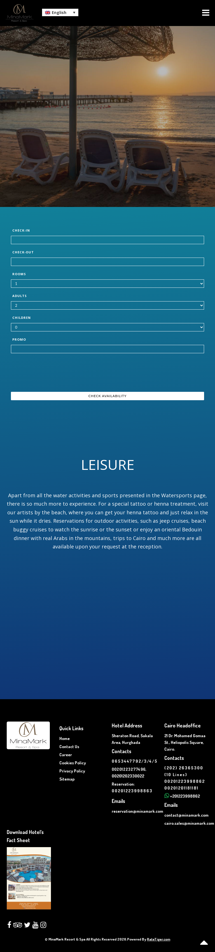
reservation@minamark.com (137, 811)
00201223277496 (129, 769)
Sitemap (66, 779)
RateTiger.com (158, 939)
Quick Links (71, 728)
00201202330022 (128, 776)
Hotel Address (127, 725)
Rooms (19, 274)
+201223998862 (185, 796)
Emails (118, 801)
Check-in (21, 230)
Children (21, 317)
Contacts (121, 751)
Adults (19, 296)
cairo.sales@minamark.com (189, 823)
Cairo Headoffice (182, 725)
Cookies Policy (72, 762)
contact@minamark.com (186, 815)
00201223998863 (132, 790)
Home (64, 738)
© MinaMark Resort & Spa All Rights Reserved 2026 (85, 939)
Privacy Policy (72, 771)
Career (65, 754)
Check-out (23, 252)
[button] (60, 12)
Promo (19, 339)
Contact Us (69, 746)
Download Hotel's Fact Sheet (25, 836)
